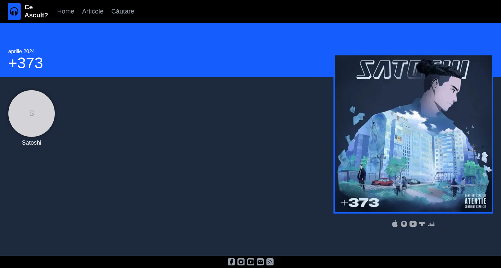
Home (65, 11)
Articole (93, 11)
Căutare (122, 11)
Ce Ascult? (36, 11)
